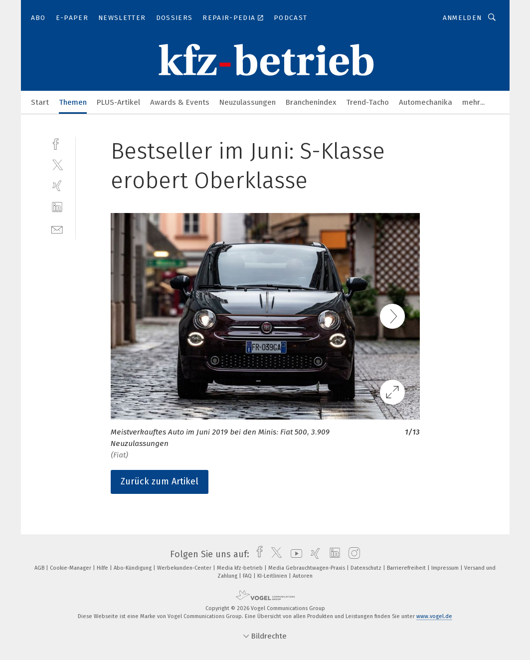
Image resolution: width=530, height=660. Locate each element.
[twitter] (57, 164)
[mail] (57, 228)
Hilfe (103, 568)
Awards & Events (179, 102)
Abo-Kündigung (133, 568)
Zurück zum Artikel (159, 481)
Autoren (303, 576)
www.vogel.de (434, 616)
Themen (73, 102)
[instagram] (352, 554)
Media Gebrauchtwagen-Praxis (307, 568)
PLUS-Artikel (118, 102)
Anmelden (462, 17)
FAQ (248, 576)
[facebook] (57, 143)
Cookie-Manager (71, 568)
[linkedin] (57, 207)
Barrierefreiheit (407, 568)
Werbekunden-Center (185, 568)
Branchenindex (311, 102)
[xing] (57, 186)
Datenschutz (367, 568)
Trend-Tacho (367, 102)
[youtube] (294, 554)
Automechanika (425, 102)
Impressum (445, 568)
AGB (40, 568)
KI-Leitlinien (273, 576)
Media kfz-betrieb (240, 568)
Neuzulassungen (247, 102)
